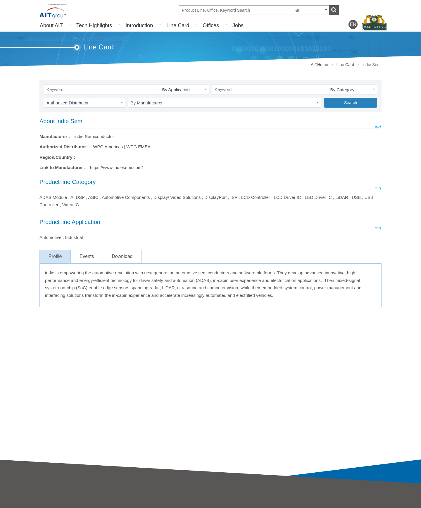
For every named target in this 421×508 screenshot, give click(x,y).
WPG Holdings (311, 504)
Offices (211, 25)
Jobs (238, 25)
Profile (55, 256)
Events (87, 256)
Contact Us (307, 495)
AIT (128, 496)
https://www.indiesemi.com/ (116, 167)
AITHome (319, 64)
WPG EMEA (138, 146)
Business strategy (56, 504)
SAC (129, 504)
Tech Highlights (94, 25)
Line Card (177, 25)
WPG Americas (108, 146)
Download (122, 256)
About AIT (51, 25)
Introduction (139, 25)
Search (350, 102)
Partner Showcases (229, 504)
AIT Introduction (54, 496)
